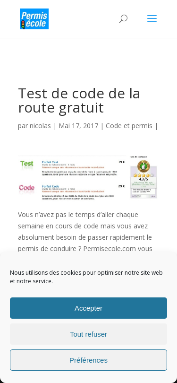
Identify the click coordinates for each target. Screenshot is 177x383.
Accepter (88, 308)
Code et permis (129, 125)
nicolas (40, 125)
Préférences (88, 360)
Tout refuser (88, 334)
